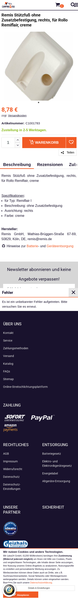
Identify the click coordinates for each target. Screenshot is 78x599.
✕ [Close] (73, 292)
